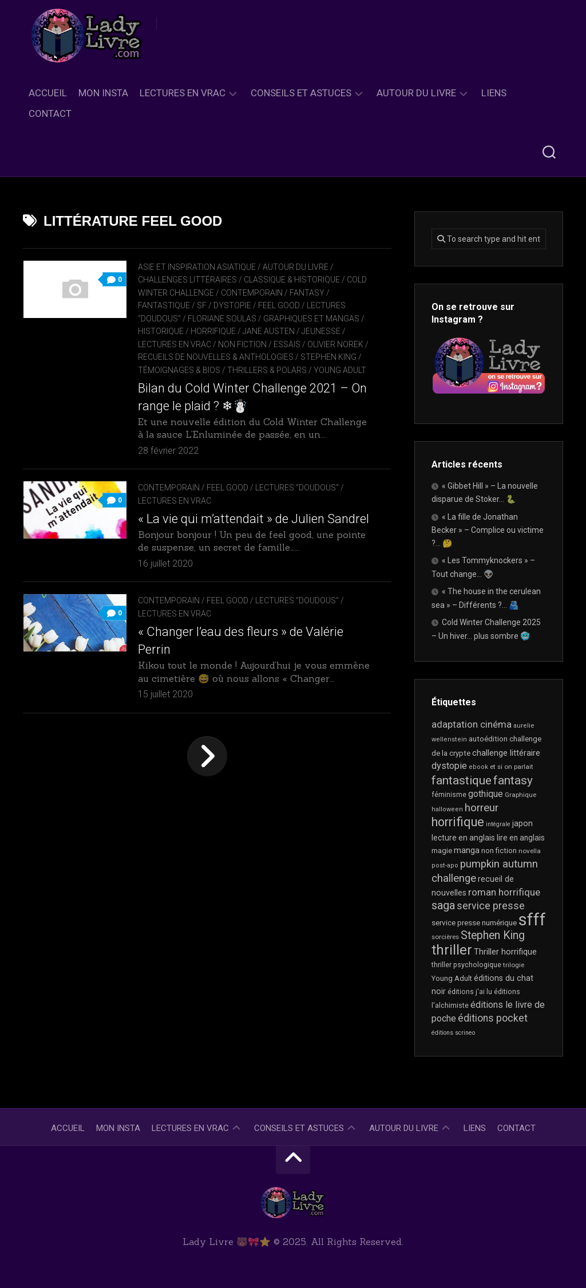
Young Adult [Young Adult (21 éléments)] (451, 978)
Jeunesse (321, 331)
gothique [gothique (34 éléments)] (485, 793)
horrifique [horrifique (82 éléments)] (457, 822)
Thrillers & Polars (267, 370)
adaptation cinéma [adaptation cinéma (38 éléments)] (471, 724)
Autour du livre (416, 93)
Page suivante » (207, 787)
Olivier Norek (335, 344)
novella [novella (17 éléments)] (529, 851)
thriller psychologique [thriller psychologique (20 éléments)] (466, 964)
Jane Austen (269, 331)
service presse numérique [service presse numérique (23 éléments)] (474, 922)
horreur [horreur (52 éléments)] (481, 808)
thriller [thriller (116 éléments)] (451, 950)
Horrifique (213, 331)
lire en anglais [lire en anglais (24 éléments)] (521, 837)
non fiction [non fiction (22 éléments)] (499, 850)
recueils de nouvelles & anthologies (221, 357)
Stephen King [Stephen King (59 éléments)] (493, 935)
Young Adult (340, 370)
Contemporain (252, 292)
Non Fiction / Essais (259, 344)
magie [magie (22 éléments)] (441, 850)
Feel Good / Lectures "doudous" (273, 487)
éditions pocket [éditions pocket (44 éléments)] (493, 1018)
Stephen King (334, 357)
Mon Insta (103, 93)
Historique (161, 331)
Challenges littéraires (187, 279)
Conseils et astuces (301, 93)
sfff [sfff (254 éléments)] (532, 919)
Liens (493, 93)
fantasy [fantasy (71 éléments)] (513, 780)
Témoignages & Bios (179, 370)
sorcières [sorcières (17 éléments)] (445, 937)
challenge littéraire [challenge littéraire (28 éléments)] (506, 753)
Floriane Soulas (222, 318)
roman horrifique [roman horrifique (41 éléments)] (504, 892)
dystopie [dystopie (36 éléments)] (449, 765)
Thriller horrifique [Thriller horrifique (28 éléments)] (505, 952)
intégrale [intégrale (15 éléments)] (498, 824)
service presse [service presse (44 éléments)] (491, 906)
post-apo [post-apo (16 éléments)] (444, 865)
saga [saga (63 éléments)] (443, 905)
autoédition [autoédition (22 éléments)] (488, 739)
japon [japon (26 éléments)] (522, 823)
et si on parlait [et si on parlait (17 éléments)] (511, 767)
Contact (50, 113)
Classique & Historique (292, 279)
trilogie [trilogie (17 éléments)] (513, 965)
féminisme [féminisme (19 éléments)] (448, 795)
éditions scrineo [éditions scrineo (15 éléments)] (453, 1032)
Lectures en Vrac (182, 93)
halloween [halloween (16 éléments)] (447, 809)
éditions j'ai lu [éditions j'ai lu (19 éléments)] (470, 992)
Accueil (48, 93)
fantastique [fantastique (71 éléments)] (461, 780)
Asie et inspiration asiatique (197, 267)
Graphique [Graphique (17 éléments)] (520, 795)
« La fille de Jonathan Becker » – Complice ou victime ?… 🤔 (487, 530)
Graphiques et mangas (311, 318)
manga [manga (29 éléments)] (467, 850)
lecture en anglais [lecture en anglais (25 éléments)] (463, 837)
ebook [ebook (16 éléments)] (478, 767)
